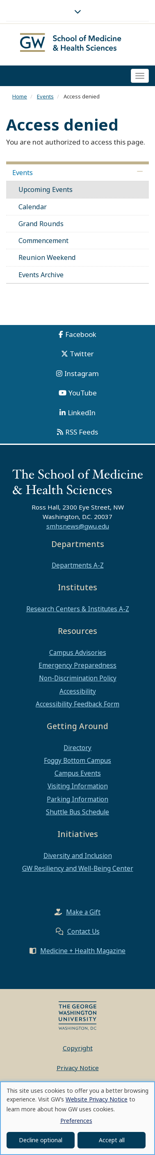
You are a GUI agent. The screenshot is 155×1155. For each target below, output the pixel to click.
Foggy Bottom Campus (77, 760)
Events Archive (41, 274)
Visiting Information (78, 786)
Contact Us (83, 931)
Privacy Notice (78, 1068)
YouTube (82, 392)
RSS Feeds (81, 432)
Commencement (43, 240)
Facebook (80, 334)
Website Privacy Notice (97, 1099)
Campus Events (78, 773)
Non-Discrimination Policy (77, 678)
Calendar (32, 206)
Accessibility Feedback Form (77, 704)
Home (19, 96)
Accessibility (77, 691)
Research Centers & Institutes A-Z (77, 609)
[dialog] (77, 1118)
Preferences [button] (76, 1121)
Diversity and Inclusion (77, 855)
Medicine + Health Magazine (82, 951)
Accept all (112, 1140)
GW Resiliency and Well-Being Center (77, 868)
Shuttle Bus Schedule (77, 812)
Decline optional (40, 1140)
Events (45, 96)
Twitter (82, 353)
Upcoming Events (45, 189)
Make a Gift (83, 912)
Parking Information (77, 799)
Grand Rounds (41, 223)
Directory (77, 748)
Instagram (81, 373)
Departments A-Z (78, 565)
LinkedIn (82, 412)
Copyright (78, 1048)
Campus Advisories (77, 652)
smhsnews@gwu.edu (77, 526)
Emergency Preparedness (77, 665)
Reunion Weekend (47, 257)
